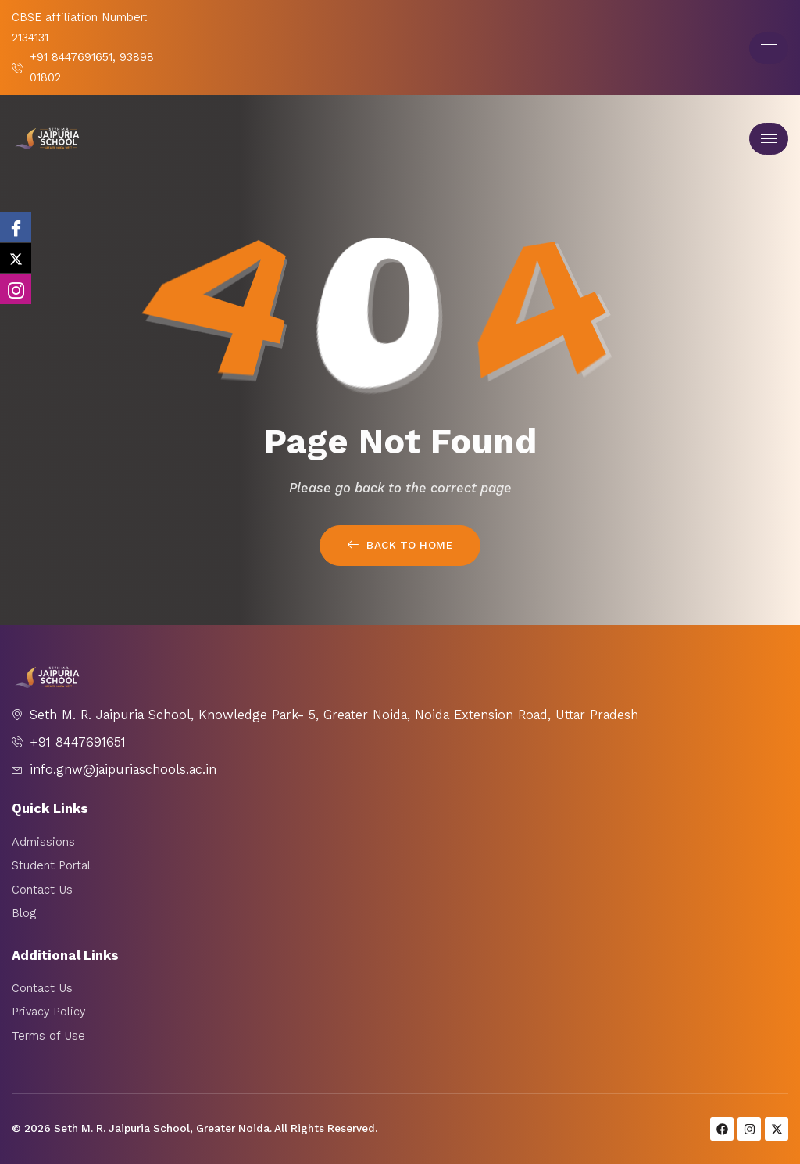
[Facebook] (15, 227)
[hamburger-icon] (768, 48)
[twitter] (15, 258)
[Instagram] (15, 289)
